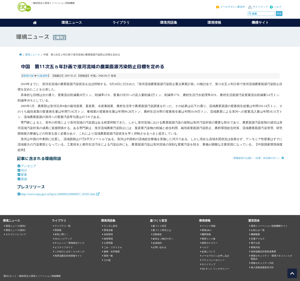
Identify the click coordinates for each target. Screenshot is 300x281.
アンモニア (28, 166)
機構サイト (260, 22)
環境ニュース (32, 54)
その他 (107, 260)
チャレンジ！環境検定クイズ (69, 243)
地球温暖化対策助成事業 (263, 251)
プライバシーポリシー (213, 260)
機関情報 (206, 234)
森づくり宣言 (159, 226)
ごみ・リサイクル (113, 247)
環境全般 (108, 230)
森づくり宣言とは (162, 230)
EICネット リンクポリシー (215, 268)
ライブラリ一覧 (63, 226)
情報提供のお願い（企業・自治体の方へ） (257, 158)
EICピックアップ (63, 238)
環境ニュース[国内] (15, 226)
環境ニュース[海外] (15, 230)
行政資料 (42, 75)
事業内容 (255, 247)
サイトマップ (260, 7)
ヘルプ (277, 7)
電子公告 (255, 243)
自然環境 (108, 234)
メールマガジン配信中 (232, 7)
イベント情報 (208, 226)
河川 (24, 170)
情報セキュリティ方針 (262, 263)
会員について (208, 251)
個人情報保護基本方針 (262, 267)
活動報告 (157, 234)
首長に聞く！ (61, 234)
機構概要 (255, 234)
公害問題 (108, 243)
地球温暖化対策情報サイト (68, 255)
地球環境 (108, 238)
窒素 (24, 174)
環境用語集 (168, 22)
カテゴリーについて (16, 234)
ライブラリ (121, 22)
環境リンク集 (208, 238)
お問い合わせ (159, 247)
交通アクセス (258, 238)
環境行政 (28, 75)
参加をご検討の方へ (163, 238)
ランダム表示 (110, 226)
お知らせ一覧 (258, 230)
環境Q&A (206, 230)
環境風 (58, 230)
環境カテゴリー (210, 243)
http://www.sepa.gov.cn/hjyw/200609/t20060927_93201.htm (58, 194)
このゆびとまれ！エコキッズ (69, 251)
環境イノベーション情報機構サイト (269, 226)
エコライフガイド (64, 247)
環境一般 (108, 255)
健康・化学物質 (112, 251)
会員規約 (157, 243)
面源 (24, 179)
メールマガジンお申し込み (215, 255)
